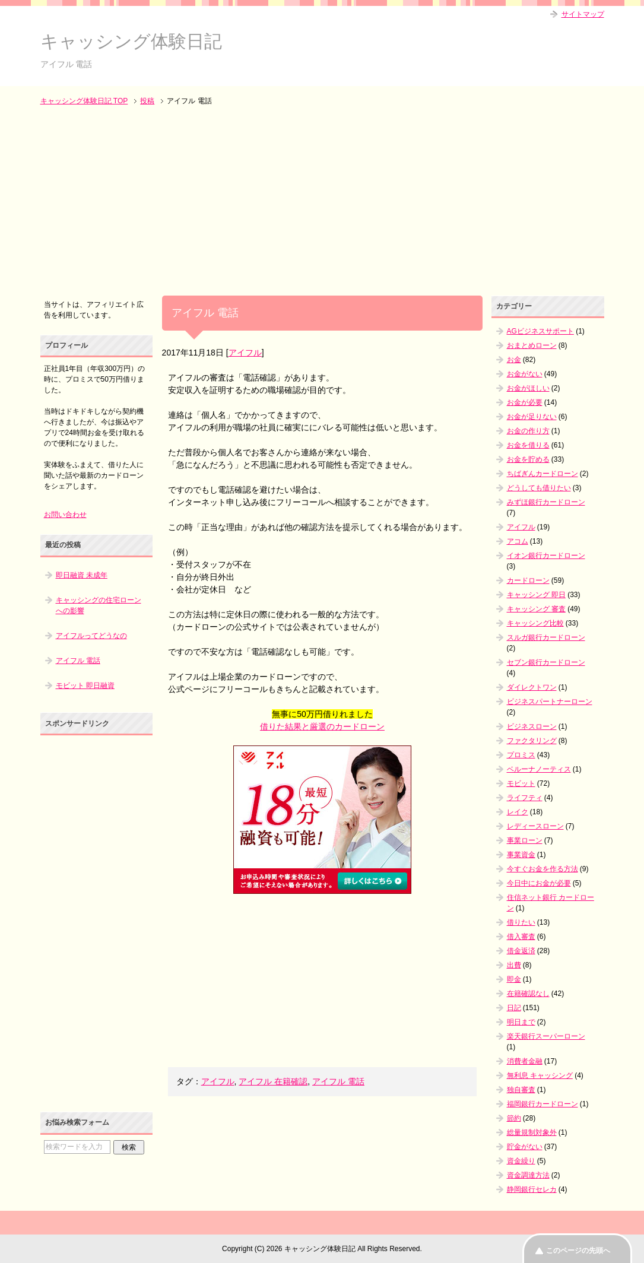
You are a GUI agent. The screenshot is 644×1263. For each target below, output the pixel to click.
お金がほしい (528, 388)
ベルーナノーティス (539, 769)
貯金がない (525, 1147)
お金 (514, 360)
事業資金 (521, 855)
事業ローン (525, 840)
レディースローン (535, 826)
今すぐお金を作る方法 (542, 869)
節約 (514, 1118)
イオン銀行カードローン (546, 555)
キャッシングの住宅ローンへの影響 (98, 605)
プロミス (521, 755)
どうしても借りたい (539, 488)
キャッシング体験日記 (131, 41)
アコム (517, 541)
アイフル (245, 352)
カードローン (528, 580)
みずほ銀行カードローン (546, 502)
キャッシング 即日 (536, 595)
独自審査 (521, 1090)
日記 (514, 1008)
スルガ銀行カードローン (546, 637)
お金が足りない (532, 416)
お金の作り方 (528, 431)
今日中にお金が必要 (539, 883)
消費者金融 (525, 1061)
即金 (514, 979)
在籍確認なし (528, 993)
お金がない (525, 374)
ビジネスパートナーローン (549, 701)
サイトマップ (582, 14)
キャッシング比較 (535, 623)
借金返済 (521, 951)
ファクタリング (532, 741)
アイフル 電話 (338, 1081)
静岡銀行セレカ (532, 1189)
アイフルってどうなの (91, 636)
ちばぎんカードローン (542, 473)
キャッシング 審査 (536, 609)
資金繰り (521, 1161)
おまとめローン (532, 345)
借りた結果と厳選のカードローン (322, 726)
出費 (514, 965)
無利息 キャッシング (540, 1075)
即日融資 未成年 (81, 575)
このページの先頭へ (578, 1250)
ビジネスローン (532, 726)
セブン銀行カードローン (546, 662)
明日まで (521, 1022)
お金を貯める (528, 459)
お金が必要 (525, 402)
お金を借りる (528, 445)
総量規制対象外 (532, 1132)
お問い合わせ (65, 514)
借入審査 (521, 936)
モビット (521, 783)
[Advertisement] (322, 202)
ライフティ (525, 798)
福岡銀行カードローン (542, 1104)
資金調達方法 (528, 1175)
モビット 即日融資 (85, 685)
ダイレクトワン (532, 687)
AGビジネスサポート (540, 331)
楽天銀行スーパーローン (546, 1036)
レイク (517, 812)
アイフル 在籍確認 (273, 1081)
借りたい (521, 922)
